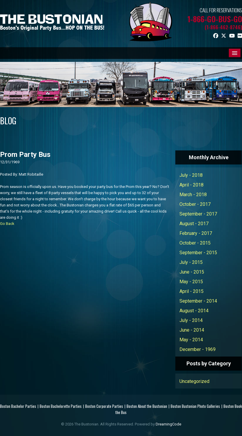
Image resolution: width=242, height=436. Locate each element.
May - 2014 (191, 339)
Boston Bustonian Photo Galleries (195, 406)
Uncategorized (194, 381)
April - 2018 (191, 185)
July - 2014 (191, 320)
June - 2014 (191, 330)
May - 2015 (191, 281)
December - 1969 (197, 349)
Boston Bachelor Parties (18, 406)
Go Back (7, 223)
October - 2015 (195, 243)
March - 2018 (193, 194)
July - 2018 (191, 175)
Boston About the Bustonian (147, 406)
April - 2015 (191, 291)
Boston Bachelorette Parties (61, 406)
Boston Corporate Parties (104, 406)
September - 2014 (198, 301)
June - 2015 (191, 272)
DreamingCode (168, 424)
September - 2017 (198, 214)
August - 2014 (194, 310)
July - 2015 (191, 262)
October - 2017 (195, 204)
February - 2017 (195, 233)
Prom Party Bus (25, 154)
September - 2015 (198, 252)
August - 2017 (194, 223)
